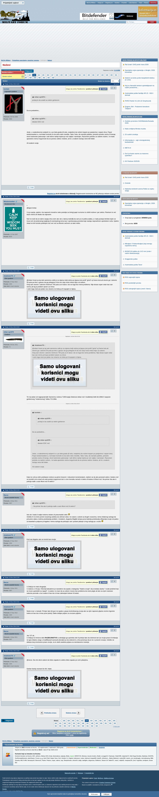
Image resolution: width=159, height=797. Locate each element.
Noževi (50, 60)
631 (25, 75)
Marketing (153, 2)
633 (34, 75)
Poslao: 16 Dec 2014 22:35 (12, 577)
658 (30, 77)
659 (35, 77)
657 (26, 77)
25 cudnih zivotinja (131, 295)
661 (44, 77)
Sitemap (80, 773)
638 (57, 75)
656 (65, 726)
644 (84, 75)
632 (29, 75)
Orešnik (127, 107)
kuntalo (6, 89)
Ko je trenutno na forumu (14, 744)
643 (80, 75)
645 (89, 75)
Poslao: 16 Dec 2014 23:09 (12, 651)
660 (39, 77)
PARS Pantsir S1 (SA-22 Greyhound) (138, 262)
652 (110, 723)
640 (66, 75)
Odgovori (28, 71)
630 (73, 720)
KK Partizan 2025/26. (132, 322)
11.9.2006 (117, 70)
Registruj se (108, 2)
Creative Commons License (107, 782)
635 (43, 75)
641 (71, 75)
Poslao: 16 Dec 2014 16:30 (12, 196)
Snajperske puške (131, 183)
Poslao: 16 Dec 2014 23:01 (12, 626)
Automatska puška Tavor (133, 189)
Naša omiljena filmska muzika (135, 290)
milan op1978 (9, 332)
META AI (128, 309)
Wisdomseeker (9, 201)
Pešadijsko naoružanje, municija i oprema (25, 60)
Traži (140, 2)
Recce (6, 495)
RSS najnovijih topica (132, 201)
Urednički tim (89, 773)
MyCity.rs (100, 778)
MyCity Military (91, 2)
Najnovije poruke (70, 773)
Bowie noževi (7, 76)
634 (39, 75)
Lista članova (133, 2)
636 (48, 75)
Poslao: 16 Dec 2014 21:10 (12, 490)
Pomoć (146, 2)
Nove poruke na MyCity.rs (132, 277)
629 (68, 720)
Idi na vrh (117, 726)
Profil (31, 187)
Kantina (117, 2)
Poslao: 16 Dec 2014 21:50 (12, 530)
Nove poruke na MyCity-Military (134, 221)
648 (102, 75)
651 (116, 75)
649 (107, 75)
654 (56, 726)
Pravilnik (124, 2)
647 (98, 75)
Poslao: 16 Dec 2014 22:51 (12, 602)
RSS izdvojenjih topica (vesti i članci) (138, 213)
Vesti (95, 778)
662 (49, 77)
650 (111, 75)
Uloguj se (100, 2)
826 (53, 77)
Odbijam (106, 794)
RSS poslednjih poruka (133, 207)
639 (61, 75)
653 (115, 723)
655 (60, 726)
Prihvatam (94, 794)
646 (93, 75)
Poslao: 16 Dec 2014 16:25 (12, 84)
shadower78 (8, 276)
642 (75, 75)
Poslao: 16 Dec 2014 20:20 (12, 327)
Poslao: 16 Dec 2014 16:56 (12, 271)
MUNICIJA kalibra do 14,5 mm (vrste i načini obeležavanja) (138, 176)
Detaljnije (102, 747)
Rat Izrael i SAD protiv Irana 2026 (137, 102)
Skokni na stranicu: (104, 81)
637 (52, 75)
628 (64, 720)
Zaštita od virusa (109, 778)
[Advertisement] (79, 42)
